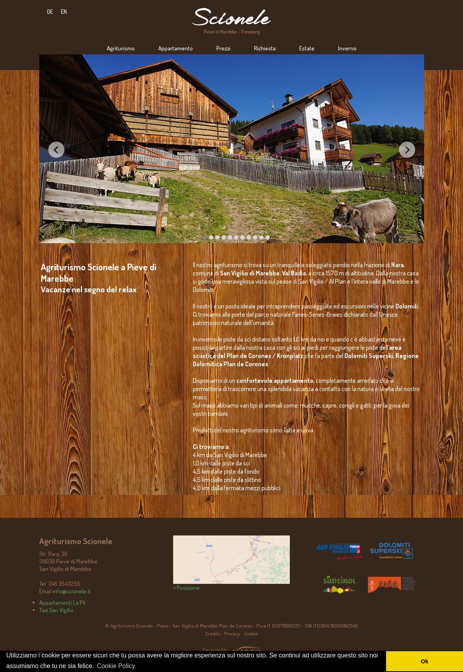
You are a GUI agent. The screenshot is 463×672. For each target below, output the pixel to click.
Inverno (347, 48)
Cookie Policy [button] (116, 666)
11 (249, 237)
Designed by (215, 650)
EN (64, 11)
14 (267, 237)
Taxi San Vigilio (56, 610)
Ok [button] (424, 661)
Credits (212, 633)
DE (50, 11)
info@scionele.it (72, 591)
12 (255, 237)
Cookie (251, 633)
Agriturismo (121, 48)
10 (242, 237)
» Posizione (231, 563)
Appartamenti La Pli (62, 602)
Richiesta (265, 48)
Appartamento (175, 48)
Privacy (232, 633)
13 (261, 237)
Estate (307, 48)
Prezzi (223, 48)
